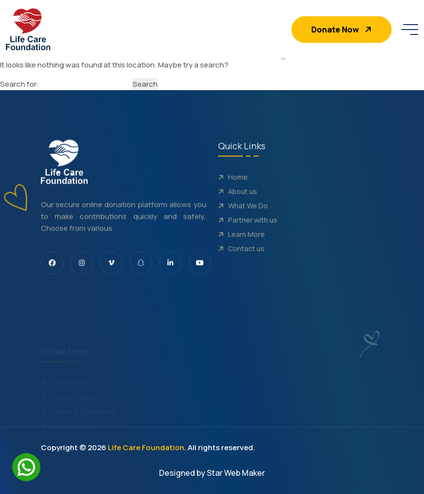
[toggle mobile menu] (409, 29)
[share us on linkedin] (170, 266)
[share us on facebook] (52, 266)
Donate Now (342, 29)
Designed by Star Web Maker (212, 472)
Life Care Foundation (146, 447)
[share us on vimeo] (111, 266)
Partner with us (247, 229)
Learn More (241, 243)
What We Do (243, 215)
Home (233, 186)
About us (237, 200)
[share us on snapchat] (141, 266)
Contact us (241, 258)
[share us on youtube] (200, 266)
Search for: (19, 84)
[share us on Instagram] (81, 266)
